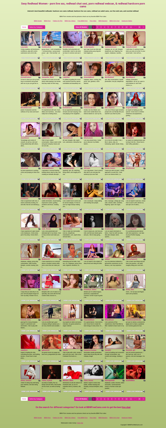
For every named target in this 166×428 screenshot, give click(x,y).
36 (139, 27)
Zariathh (108, 350)
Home (24, 27)
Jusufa (65, 350)
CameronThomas (90, 350)
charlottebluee (89, 320)
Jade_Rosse (46, 229)
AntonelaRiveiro (47, 168)
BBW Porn (47, 21)
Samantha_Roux (48, 77)
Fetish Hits (80, 423)
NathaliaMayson (111, 289)
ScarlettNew (130, 380)
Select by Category (37, 27)
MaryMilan (108, 138)
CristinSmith (88, 198)
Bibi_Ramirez (110, 108)
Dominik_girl (130, 350)
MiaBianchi (46, 259)
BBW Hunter (38, 21)
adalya (107, 259)
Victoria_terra (26, 320)
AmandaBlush (89, 77)
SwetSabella (25, 229)
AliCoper (87, 168)
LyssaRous (46, 320)
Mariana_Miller (68, 380)
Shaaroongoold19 (48, 198)
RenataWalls (25, 259)
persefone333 (26, 289)
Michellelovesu (68, 47)
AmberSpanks (89, 47)
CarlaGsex (24, 198)
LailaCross (46, 138)
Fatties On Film (57, 21)
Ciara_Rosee (88, 380)
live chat (126, 407)
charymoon (130, 198)
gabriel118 (45, 350)
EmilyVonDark (68, 198)
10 (126, 27)
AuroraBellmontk (69, 320)
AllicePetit (24, 168)
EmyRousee (130, 168)
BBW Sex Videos (70, 21)
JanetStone (25, 138)
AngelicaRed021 (132, 108)
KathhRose (88, 229)
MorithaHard (109, 77)
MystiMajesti (130, 77)
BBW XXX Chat (114, 21)
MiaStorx (45, 289)
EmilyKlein (130, 138)
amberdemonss (68, 259)
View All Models (81, 27)
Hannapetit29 (110, 380)
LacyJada (24, 47)
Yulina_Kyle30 (47, 380)
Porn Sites (93, 21)
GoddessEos (46, 47)
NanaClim (66, 289)
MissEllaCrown (26, 108)
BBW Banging (102, 21)
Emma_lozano (110, 168)
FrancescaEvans (90, 108)
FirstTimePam (110, 198)
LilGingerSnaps (68, 168)
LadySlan (66, 77)
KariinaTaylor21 (131, 259)
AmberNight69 (131, 229)
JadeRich (24, 350)
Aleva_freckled (47, 108)
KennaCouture (26, 77)
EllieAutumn (88, 138)
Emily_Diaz (130, 289)
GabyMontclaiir (131, 47)
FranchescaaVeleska (133, 320)
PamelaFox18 (68, 138)
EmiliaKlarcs (67, 108)
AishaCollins (67, 229)
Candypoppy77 (89, 259)
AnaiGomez (109, 229)
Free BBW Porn (83, 21)
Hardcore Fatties (127, 21)
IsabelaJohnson (110, 47)
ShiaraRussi (109, 320)
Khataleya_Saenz (90, 289)
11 (131, 27)
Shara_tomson (26, 380)
